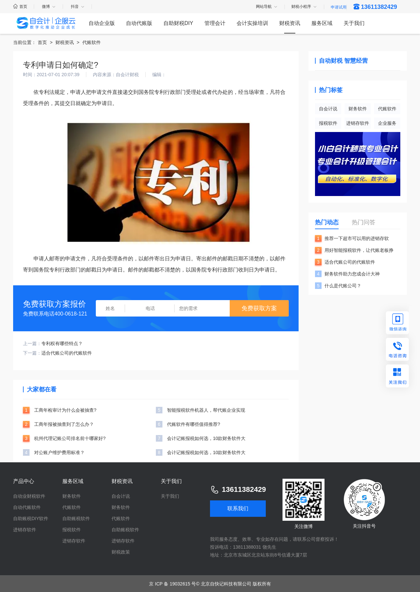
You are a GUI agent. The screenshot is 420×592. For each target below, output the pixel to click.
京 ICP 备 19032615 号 (172, 583)
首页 (20, 6)
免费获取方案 (259, 308)
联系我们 (237, 508)
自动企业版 (102, 23)
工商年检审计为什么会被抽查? (65, 410)
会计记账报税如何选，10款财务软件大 (206, 438)
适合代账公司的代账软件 (66, 353)
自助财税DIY (178, 23)
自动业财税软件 (29, 496)
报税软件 (328, 123)
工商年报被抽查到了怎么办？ (64, 424)
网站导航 (267, 7)
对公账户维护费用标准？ (59, 452)
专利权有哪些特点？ (62, 343)
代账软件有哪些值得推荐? (193, 424)
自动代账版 (139, 23)
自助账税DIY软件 (30, 518)
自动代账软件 (27, 507)
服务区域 (321, 23)
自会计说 (328, 108)
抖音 (78, 6)
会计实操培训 (252, 23)
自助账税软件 (76, 518)
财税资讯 (289, 23)
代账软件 (91, 42)
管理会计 (214, 23)
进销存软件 (357, 123)
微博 (49, 6)
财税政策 (121, 552)
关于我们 (354, 23)
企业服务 (387, 123)
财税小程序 (304, 7)
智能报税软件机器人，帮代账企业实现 (206, 410)
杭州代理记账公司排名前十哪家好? (70, 438)
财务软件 (357, 108)
